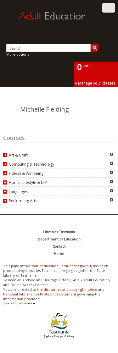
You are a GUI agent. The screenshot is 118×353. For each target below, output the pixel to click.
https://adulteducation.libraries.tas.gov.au (56, 265)
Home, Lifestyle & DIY (28, 182)
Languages (18, 191)
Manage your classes (96, 83)
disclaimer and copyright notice (70, 289)
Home (59, 253)
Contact (59, 246)
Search (94, 48)
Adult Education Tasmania (59, 21)
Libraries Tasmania (59, 231)
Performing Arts (23, 200)
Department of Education (59, 239)
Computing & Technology (31, 164)
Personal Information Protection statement (39, 294)
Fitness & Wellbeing (26, 173)
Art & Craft (18, 155)
